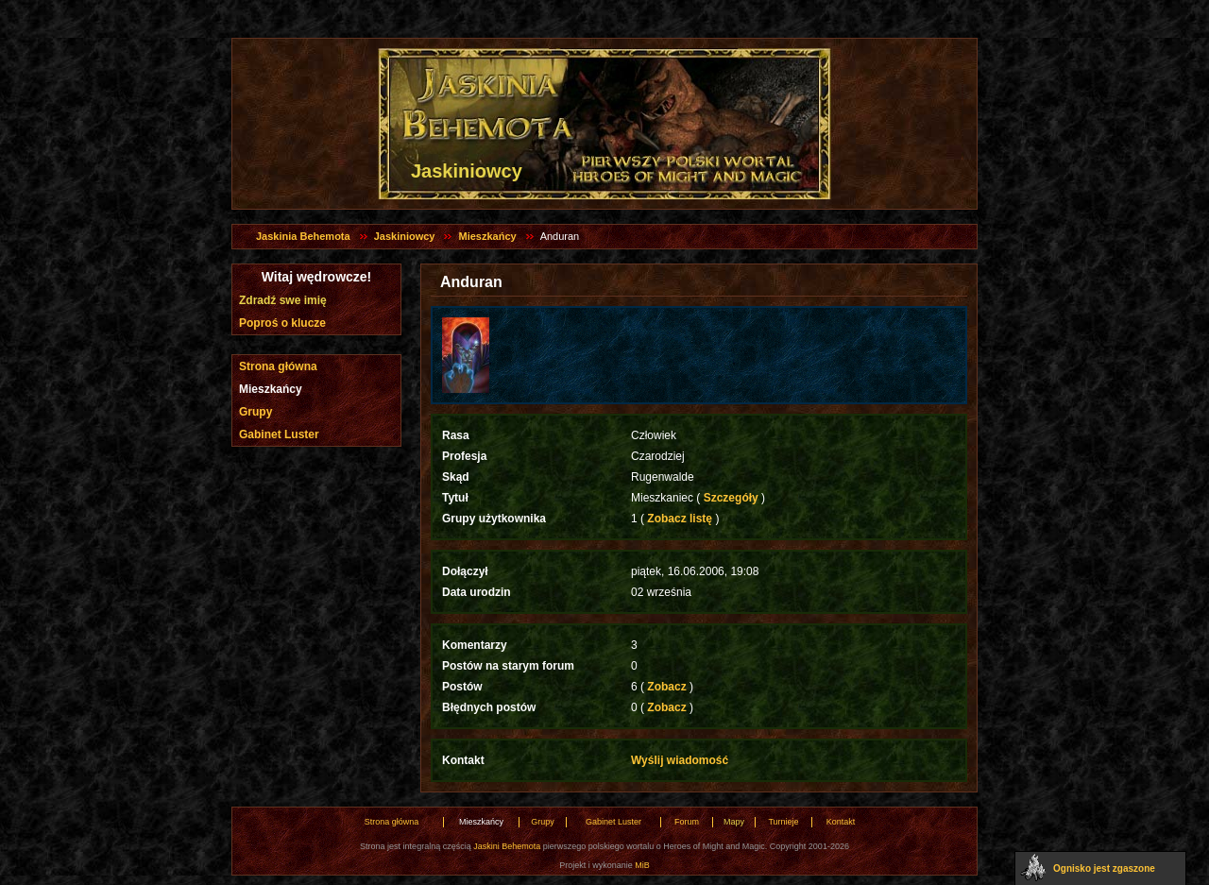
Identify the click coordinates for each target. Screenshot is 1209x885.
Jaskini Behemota (506, 846)
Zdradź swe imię (283, 300)
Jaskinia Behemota (303, 236)
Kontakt (841, 821)
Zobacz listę (679, 518)
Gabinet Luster (279, 434)
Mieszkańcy (487, 236)
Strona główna (278, 366)
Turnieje (783, 821)
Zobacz (667, 686)
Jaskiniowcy (404, 236)
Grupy (255, 411)
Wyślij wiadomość (679, 760)
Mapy (734, 821)
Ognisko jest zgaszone (1104, 868)
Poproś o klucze (282, 323)
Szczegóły (730, 497)
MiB (642, 865)
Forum (686, 821)
